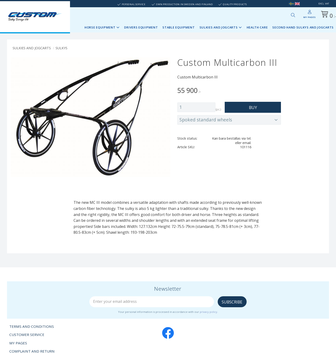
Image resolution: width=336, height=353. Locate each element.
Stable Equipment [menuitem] (178, 27)
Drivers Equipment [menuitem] (141, 27)
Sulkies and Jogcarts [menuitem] (219, 27)
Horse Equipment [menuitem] (100, 27)
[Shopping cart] (327, 15)
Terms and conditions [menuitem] (31, 326)
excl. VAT (323, 3)
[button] (293, 15)
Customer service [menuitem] (26, 334)
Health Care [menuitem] (257, 27)
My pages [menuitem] (309, 17)
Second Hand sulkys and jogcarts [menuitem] (303, 27)
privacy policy (208, 312)
